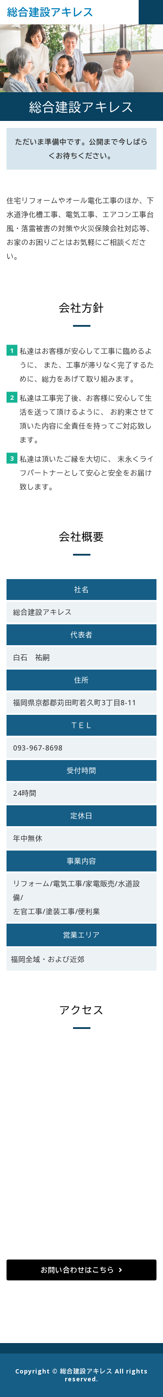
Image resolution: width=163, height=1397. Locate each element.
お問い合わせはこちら (77, 1270)
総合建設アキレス (50, 12)
